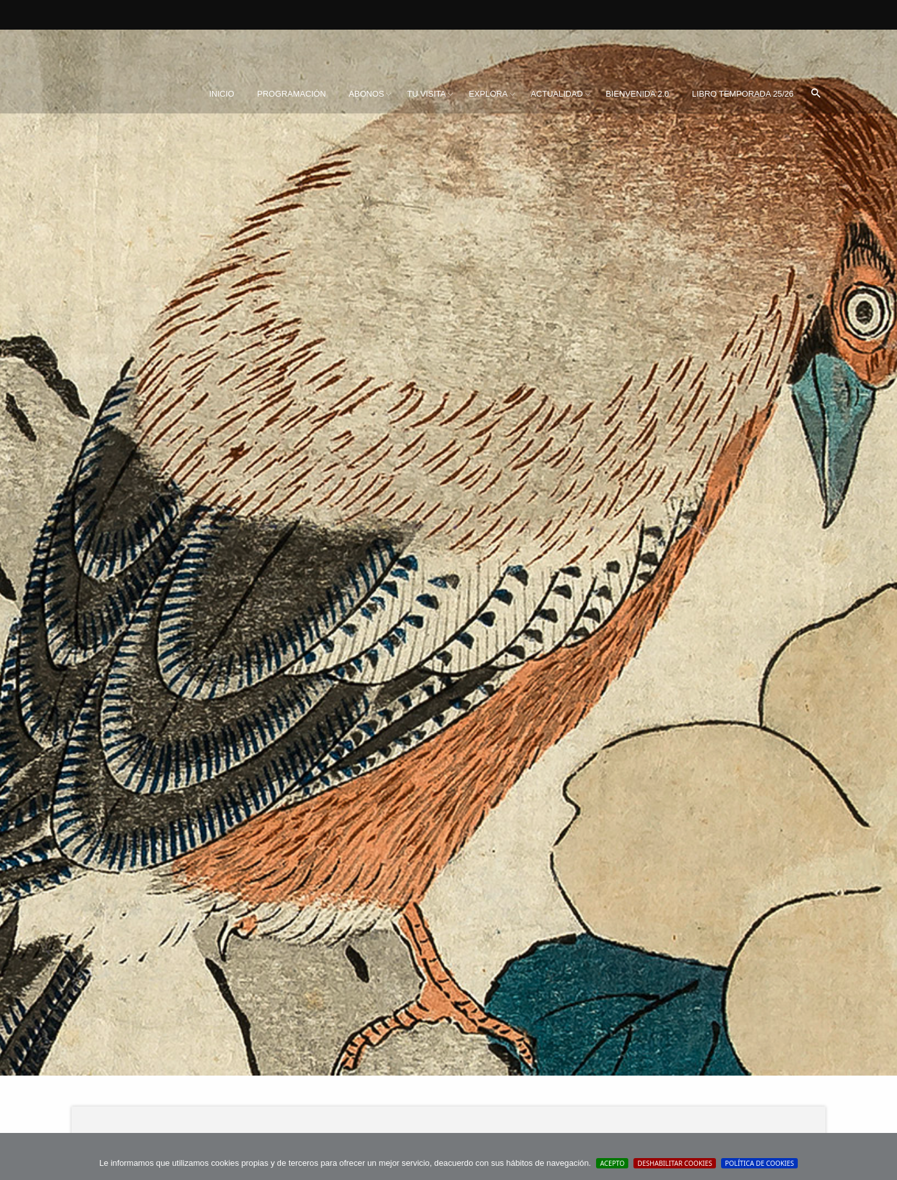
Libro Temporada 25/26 (743, 94)
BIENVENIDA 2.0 (637, 94)
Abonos (366, 94)
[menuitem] (221, 94)
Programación (291, 94)
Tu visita (426, 94)
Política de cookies (759, 1163)
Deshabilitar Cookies (674, 1163)
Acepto (612, 1163)
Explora (487, 94)
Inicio (221, 94)
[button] (815, 94)
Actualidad (556, 94)
